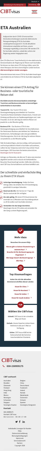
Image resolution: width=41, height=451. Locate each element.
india (5, 393)
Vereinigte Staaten (10, 405)
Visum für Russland (21, 290)
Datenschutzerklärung (19, 433)
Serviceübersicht (19, 441)
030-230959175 (8, 412)
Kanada (22, 393)
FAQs (20, 431)
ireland (22, 390)
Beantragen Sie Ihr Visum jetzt (10, 153)
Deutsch (34, 2)
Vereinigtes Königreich (28, 405)
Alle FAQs (19, 261)
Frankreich (23, 388)
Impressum (20, 438)
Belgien (22, 380)
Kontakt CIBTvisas (10, 414)
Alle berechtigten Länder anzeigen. (14, 70)
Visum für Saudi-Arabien (21, 298)
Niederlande (24, 395)
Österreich (23, 398)
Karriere (19, 443)
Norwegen (7, 398)
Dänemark (7, 385)
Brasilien (7, 383)
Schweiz (23, 400)
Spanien (23, 402)
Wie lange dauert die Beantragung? (19, 258)
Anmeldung (32, 5)
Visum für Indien (21, 294)
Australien (7, 380)
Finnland (6, 388)
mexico (6, 395)
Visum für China (20, 286)
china (22, 383)
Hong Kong (7, 390)
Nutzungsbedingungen (20, 436)
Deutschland (24, 385)
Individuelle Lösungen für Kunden (19, 428)
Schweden (7, 400)
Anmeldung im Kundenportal (13, 5)
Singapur (7, 402)
